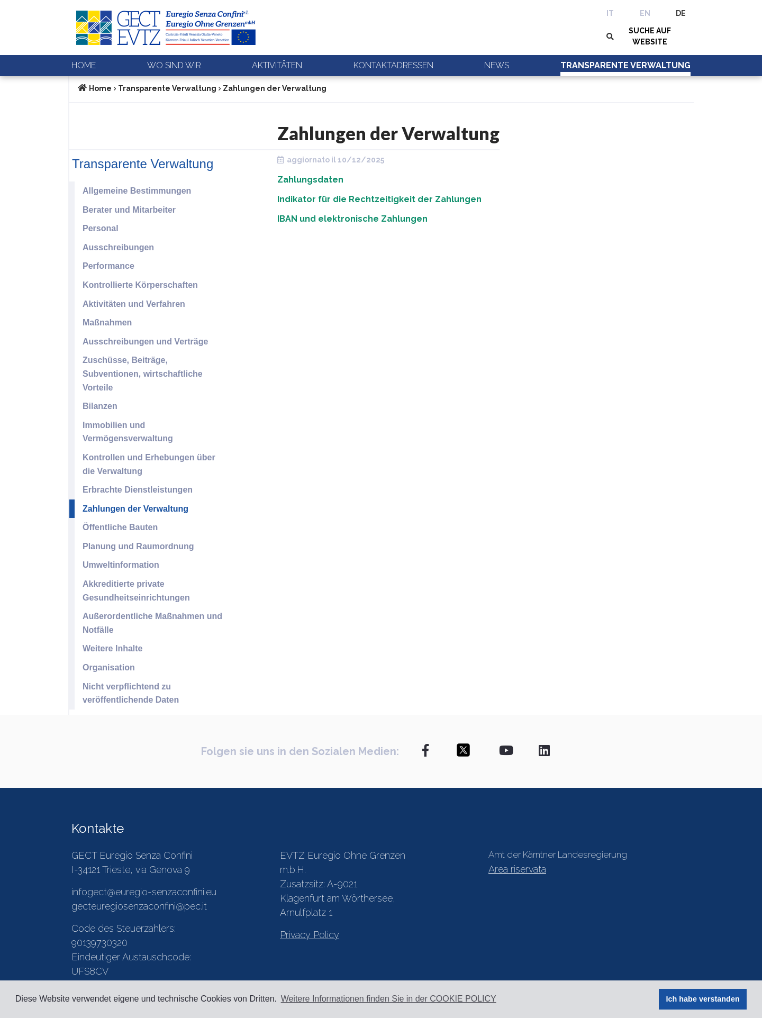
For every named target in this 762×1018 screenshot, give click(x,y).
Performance (108, 265)
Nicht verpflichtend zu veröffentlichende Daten (131, 693)
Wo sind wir (174, 65)
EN (645, 13)
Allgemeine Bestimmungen (137, 190)
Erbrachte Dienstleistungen (138, 489)
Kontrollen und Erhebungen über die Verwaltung (149, 464)
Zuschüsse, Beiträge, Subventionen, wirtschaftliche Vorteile (143, 374)
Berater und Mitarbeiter (129, 209)
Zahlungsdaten (310, 180)
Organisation (109, 667)
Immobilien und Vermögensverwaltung (128, 432)
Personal (101, 228)
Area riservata (517, 869)
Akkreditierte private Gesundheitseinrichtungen (136, 590)
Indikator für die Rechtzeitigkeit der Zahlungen (379, 199)
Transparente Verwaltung (625, 65)
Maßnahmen (107, 322)
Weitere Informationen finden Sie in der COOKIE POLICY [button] (388, 998)
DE (681, 13)
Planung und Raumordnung (138, 546)
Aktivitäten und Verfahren (134, 303)
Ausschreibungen (118, 247)
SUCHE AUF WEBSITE (650, 36)
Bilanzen (100, 406)
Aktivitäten (277, 65)
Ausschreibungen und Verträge (145, 341)
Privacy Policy (309, 934)
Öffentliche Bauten (120, 527)
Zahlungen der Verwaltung (274, 88)
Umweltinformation (121, 564)
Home (83, 65)
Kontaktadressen (393, 65)
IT (610, 13)
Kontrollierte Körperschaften (140, 284)
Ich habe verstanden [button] (703, 999)
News (496, 65)
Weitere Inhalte (113, 648)
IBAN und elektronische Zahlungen (352, 219)
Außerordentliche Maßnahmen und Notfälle (152, 623)
